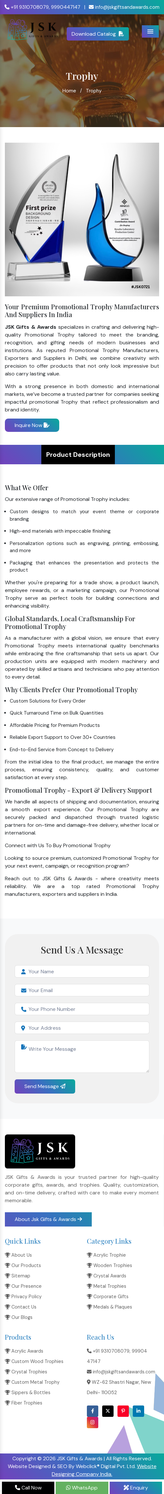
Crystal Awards (106, 1276)
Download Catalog (98, 33)
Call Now (28, 1487)
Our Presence (23, 1286)
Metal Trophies (106, 1286)
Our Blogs (19, 1317)
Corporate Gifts (108, 1296)
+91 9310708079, (27, 7)
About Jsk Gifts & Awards (48, 1219)
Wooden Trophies (109, 1265)
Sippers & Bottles (27, 1392)
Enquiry (136, 1487)
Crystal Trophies (26, 1372)
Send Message (44, 1086)
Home (69, 90)
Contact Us (20, 1307)
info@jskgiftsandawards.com (124, 7)
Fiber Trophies (23, 1403)
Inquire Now (32, 425)
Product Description (78, 454)
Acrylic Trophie (106, 1255)
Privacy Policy (23, 1296)
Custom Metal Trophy (32, 1382)
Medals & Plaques (109, 1307)
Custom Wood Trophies (34, 1361)
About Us (18, 1255)
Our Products (23, 1265)
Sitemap (17, 1276)
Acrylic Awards (24, 1351)
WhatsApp (82, 1487)
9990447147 (65, 7)
